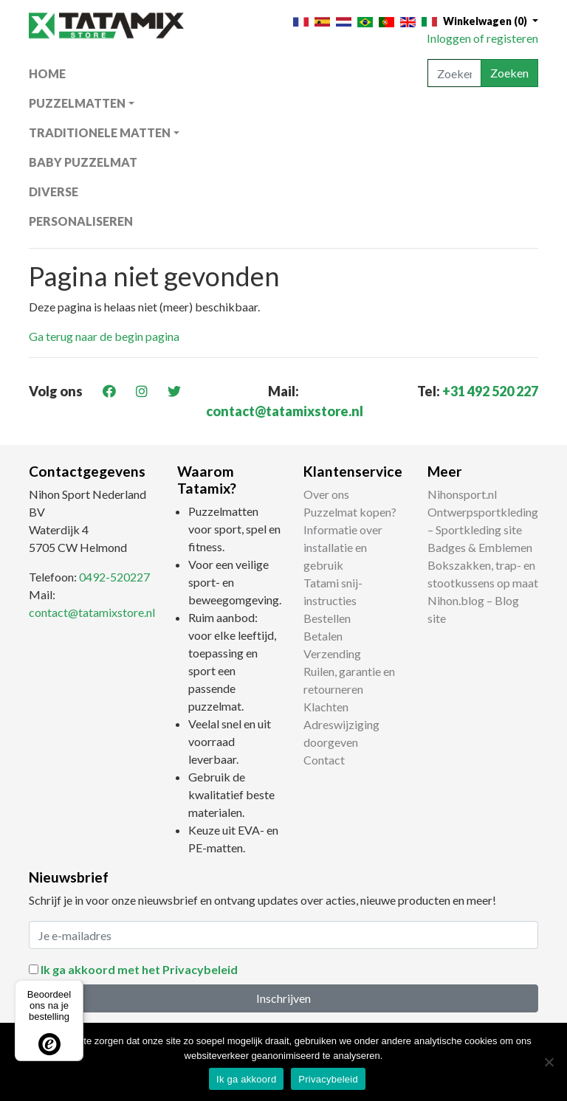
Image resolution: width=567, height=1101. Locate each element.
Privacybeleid (328, 1079)
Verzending (332, 653)
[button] (490, 21)
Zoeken (509, 73)
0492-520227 (114, 577)
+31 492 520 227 (490, 391)
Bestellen (327, 618)
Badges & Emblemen (479, 547)
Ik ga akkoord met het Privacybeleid (139, 969)
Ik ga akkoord (246, 1079)
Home (47, 73)
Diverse (53, 191)
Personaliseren (81, 221)
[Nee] (548, 1062)
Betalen (323, 636)
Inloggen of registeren (482, 38)
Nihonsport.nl (462, 494)
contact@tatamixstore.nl (284, 411)
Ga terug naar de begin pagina (104, 336)
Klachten (325, 707)
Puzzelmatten (77, 103)
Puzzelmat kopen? (349, 512)
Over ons (326, 494)
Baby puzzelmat (83, 162)
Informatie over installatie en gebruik (342, 547)
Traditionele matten (100, 132)
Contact (324, 760)
